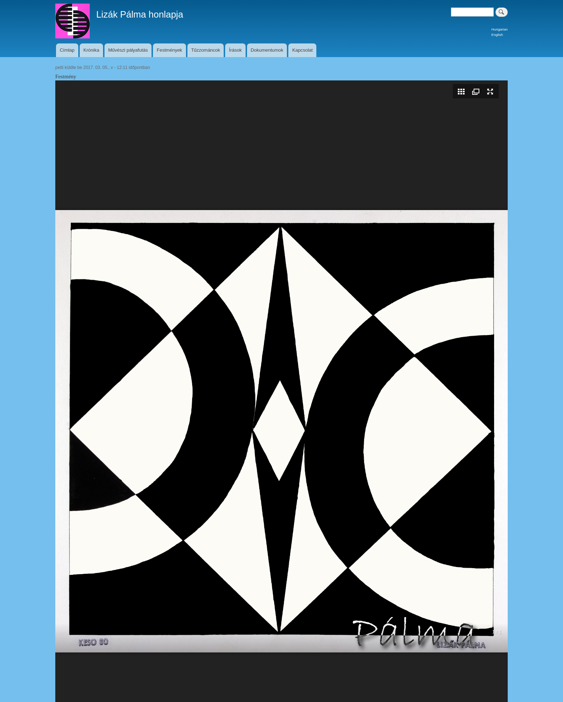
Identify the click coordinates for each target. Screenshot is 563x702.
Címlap (67, 50)
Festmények (169, 50)
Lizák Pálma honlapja (139, 14)
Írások (235, 50)
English (497, 35)
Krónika (91, 50)
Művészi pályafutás (128, 50)
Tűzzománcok (205, 50)
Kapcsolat (302, 50)
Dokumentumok (267, 50)
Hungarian (500, 29)
